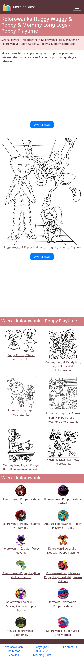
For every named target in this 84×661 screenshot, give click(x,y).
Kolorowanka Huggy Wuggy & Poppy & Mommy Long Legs (38, 44)
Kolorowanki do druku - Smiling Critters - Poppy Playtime (21, 602)
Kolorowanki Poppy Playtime (59, 40)
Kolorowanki (30, 40)
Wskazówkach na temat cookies (14, 651)
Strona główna (10, 40)
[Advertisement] (42, 92)
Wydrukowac (42, 125)
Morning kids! (18, 7)
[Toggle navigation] (77, 7)
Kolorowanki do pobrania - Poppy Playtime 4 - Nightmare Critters (63, 573)
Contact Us (70, 647)
